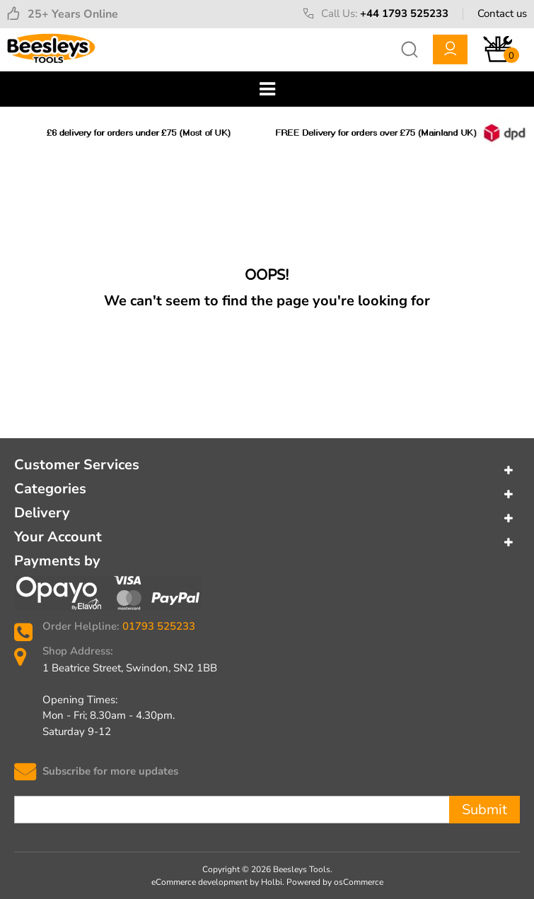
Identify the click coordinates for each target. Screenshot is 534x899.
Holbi (271, 882)
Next (517, 133)
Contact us (502, 13)
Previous (16, 133)
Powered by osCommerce (334, 882)
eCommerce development (199, 882)
